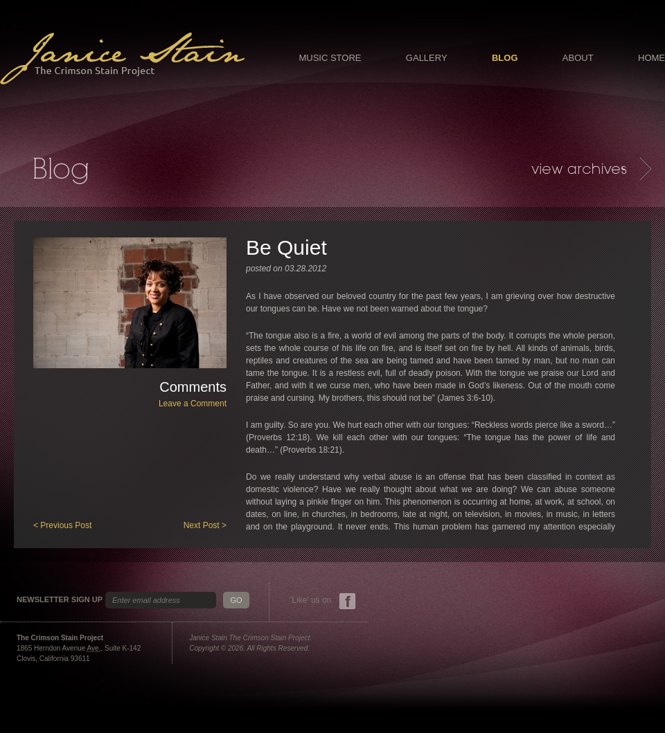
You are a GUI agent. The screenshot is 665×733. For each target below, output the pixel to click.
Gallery (426, 58)
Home (651, 58)
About (578, 58)
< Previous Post (62, 525)
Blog (505, 58)
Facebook (347, 601)
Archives (591, 169)
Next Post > (205, 525)
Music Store (330, 58)
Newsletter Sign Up (60, 600)
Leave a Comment (193, 403)
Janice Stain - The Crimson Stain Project (122, 58)
